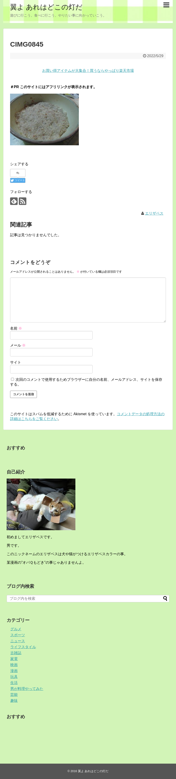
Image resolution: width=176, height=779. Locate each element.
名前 (16, 328)
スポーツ (17, 635)
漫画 (14, 671)
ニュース (17, 641)
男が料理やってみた (26, 689)
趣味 (14, 701)
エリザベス (154, 213)
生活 (14, 683)
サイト (15, 362)
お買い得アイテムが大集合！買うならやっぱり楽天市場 (88, 71)
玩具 (14, 677)
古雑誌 (15, 653)
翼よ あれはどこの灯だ (46, 7)
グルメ (15, 629)
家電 (14, 659)
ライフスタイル (23, 647)
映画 (14, 665)
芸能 (14, 695)
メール (18, 345)
